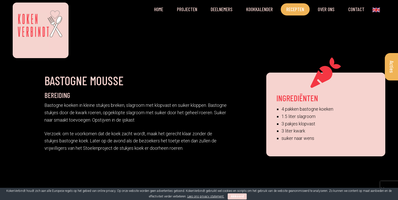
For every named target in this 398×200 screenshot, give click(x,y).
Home (158, 9)
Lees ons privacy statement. (205, 196)
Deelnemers (222, 9)
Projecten (187, 9)
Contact (356, 9)
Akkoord (237, 196)
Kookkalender (259, 9)
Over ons (326, 9)
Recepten (295, 9)
